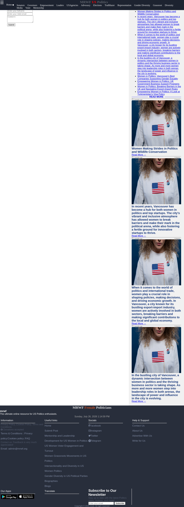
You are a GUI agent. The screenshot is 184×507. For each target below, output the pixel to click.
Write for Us (138, 440)
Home (48, 425)
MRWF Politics (94, 2)
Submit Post (51, 430)
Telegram (94, 440)
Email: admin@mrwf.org (14, 448)
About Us (137, 430)
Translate (50, 491)
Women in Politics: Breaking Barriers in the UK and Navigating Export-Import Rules (159, 87)
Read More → (139, 155)
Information (7, 420)
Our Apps (6, 491)
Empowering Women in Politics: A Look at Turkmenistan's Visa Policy (158, 92)
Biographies (51, 481)
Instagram (95, 430)
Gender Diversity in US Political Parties (66, 476)
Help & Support (140, 420)
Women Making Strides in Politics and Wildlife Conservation (156, 12)
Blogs (48, 486)
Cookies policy (16, 438)
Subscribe (120, 503)
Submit (11, 26)
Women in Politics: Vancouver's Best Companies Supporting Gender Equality (157, 77)
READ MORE (156, 97)
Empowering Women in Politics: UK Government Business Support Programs (158, 82)
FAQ (27, 438)
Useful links (51, 420)
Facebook (94, 425)
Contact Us (138, 425)
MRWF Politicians (92, 407)
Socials (92, 420)
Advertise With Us (142, 435)
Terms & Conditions (12, 433)
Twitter (93, 435)
